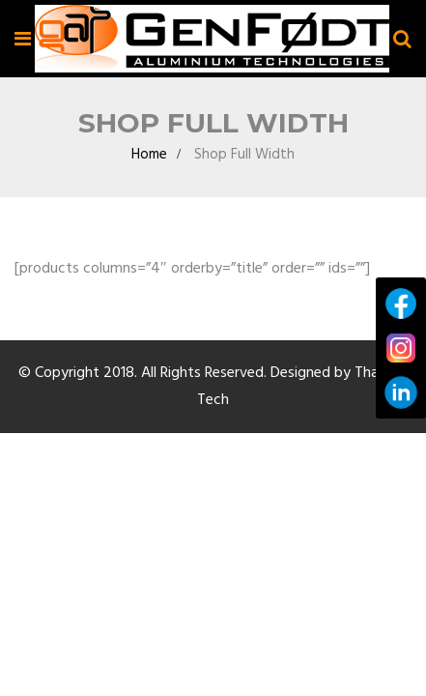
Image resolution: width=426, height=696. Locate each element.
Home (149, 174)
